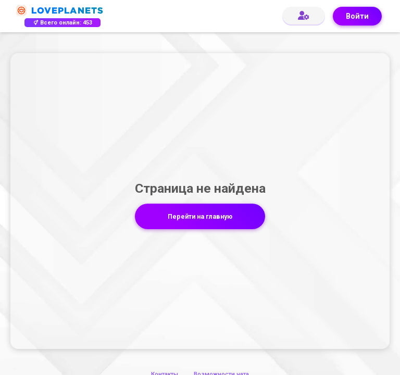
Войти (357, 16)
